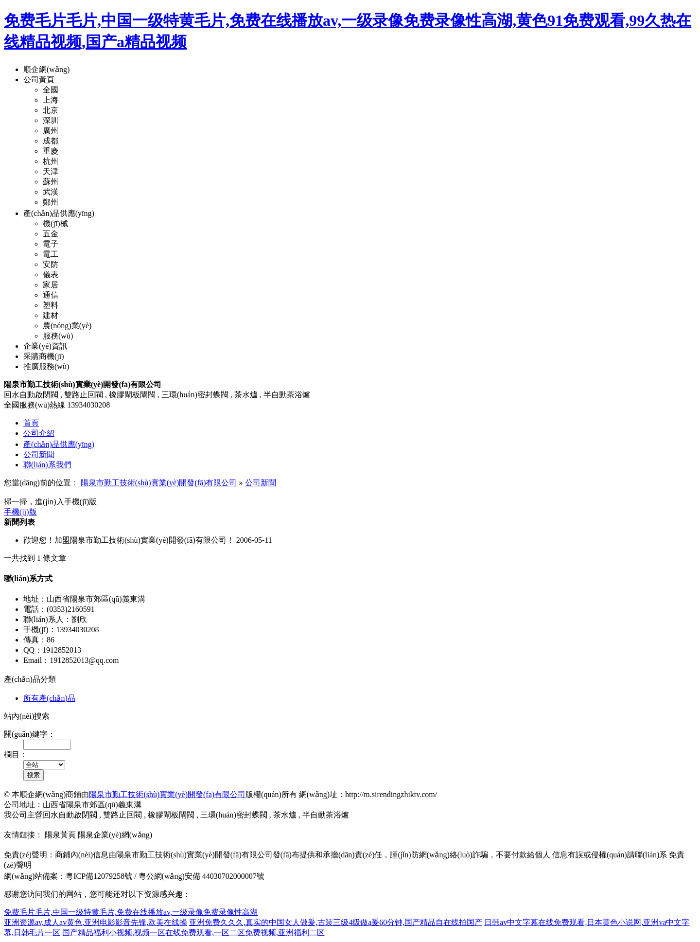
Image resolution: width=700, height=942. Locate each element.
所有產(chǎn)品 (49, 698)
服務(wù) (58, 336)
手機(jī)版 (20, 512)
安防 (50, 264)
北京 (50, 110)
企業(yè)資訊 (45, 346)
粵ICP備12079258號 (99, 876)
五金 (50, 234)
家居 (50, 285)
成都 (50, 141)
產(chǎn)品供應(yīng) (58, 213)
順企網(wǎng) (46, 69)
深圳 (50, 120)
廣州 (50, 130)
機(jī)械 (55, 223)
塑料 (50, 305)
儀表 (50, 274)
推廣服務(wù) (46, 366)
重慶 (50, 151)
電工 (50, 254)
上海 (50, 100)
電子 (50, 244)
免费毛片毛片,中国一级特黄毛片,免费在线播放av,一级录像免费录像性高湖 (131, 912)
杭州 (50, 161)
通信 (50, 295)
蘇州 (50, 182)
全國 (50, 90)
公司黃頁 (38, 79)
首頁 (31, 423)
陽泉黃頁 (60, 835)
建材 (50, 315)
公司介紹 (38, 433)
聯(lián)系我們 (47, 465)
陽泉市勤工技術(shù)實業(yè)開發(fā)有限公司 (159, 483)
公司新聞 (38, 454)
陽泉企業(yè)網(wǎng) (115, 835)
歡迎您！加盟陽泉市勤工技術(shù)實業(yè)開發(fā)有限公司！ (128, 540)
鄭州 (50, 202)
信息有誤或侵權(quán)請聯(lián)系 (609, 855)
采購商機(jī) (43, 356)
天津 (50, 171)
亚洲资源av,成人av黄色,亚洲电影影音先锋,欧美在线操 (95, 922)
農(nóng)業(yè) (67, 325)
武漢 (50, 192)
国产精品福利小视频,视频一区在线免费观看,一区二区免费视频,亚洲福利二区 (193, 932)
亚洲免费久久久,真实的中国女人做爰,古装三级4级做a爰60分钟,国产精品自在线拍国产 (335, 922)
